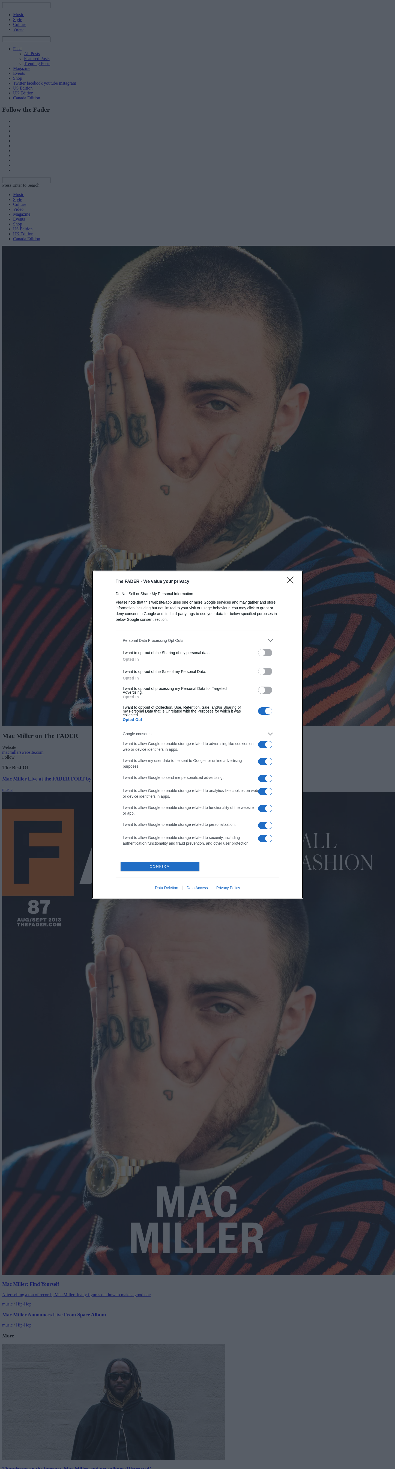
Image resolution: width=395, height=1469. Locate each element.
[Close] (292, 582)
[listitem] (197, 640)
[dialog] (197, 734)
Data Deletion (166, 888)
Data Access (197, 888)
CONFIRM (160, 866)
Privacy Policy (228, 888)
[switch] (265, 652)
